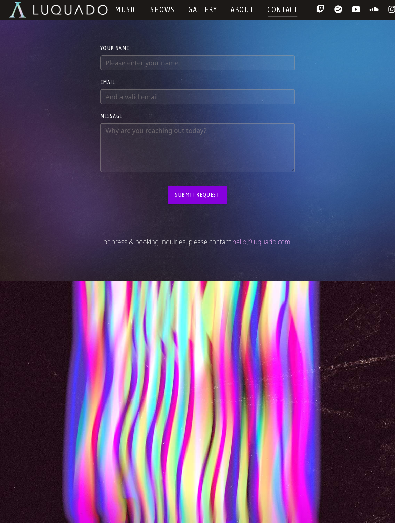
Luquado (59, 9)
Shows (162, 9)
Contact (282, 9)
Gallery (202, 9)
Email (107, 82)
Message (111, 116)
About (242, 9)
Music (126, 9)
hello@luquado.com (261, 241)
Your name (114, 48)
